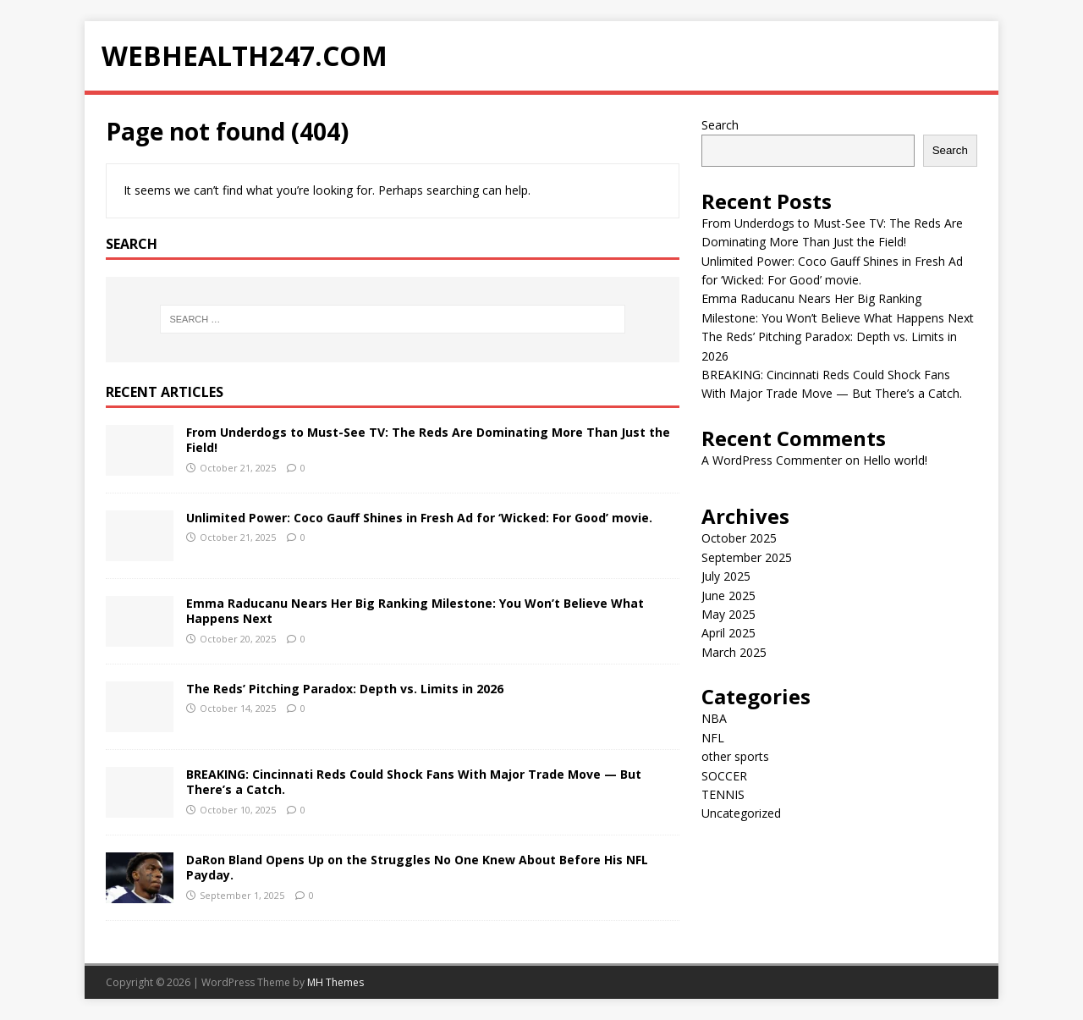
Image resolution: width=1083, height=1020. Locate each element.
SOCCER (724, 776)
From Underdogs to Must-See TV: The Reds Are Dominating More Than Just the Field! (428, 439)
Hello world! (895, 460)
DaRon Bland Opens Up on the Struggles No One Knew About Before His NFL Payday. (417, 867)
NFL (712, 738)
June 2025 (728, 595)
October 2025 (739, 538)
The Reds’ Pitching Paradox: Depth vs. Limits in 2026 (344, 689)
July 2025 (725, 576)
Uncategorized (741, 813)
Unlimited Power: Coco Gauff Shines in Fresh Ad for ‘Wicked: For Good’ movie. (419, 518)
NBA (714, 718)
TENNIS (723, 794)
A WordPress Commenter (771, 460)
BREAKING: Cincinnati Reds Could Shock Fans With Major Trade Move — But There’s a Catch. (413, 781)
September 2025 (746, 557)
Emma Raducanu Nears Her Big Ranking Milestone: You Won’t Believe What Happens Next (415, 610)
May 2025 (728, 614)
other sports (735, 756)
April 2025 (728, 633)
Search (720, 125)
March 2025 (734, 652)
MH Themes (335, 982)
